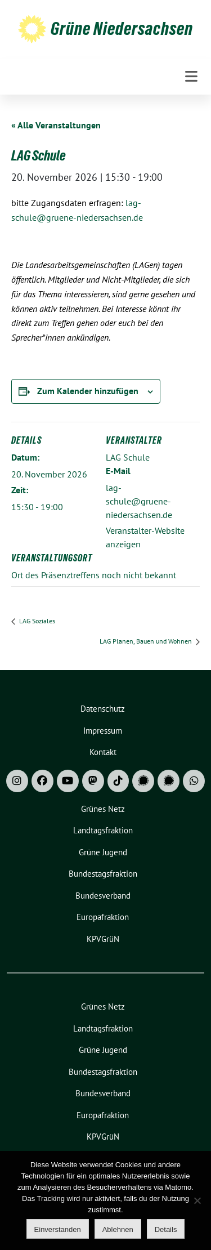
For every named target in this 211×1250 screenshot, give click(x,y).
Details (166, 1229)
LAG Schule (128, 457)
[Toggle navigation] (191, 76)
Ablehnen (117, 1229)
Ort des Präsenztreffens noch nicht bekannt (93, 575)
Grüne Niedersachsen (122, 29)
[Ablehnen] (197, 1200)
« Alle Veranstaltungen (56, 125)
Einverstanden (57, 1229)
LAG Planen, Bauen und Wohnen (147, 641)
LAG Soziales (36, 621)
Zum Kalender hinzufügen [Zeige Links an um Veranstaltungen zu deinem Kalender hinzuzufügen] (87, 390)
